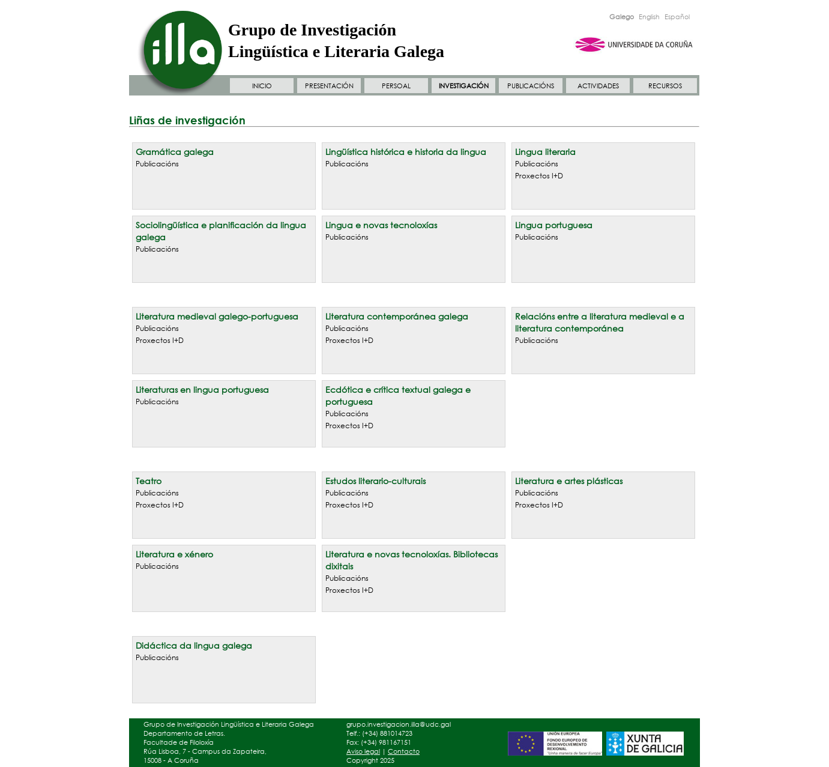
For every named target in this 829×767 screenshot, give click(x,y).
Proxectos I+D (539, 176)
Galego (621, 17)
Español (677, 17)
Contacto (404, 751)
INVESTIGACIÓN (464, 86)
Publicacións (157, 164)
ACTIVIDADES (598, 86)
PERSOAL (396, 86)
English (649, 17)
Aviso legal (363, 751)
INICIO (262, 86)
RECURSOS (665, 86)
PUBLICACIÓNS (530, 86)
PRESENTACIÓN (329, 86)
